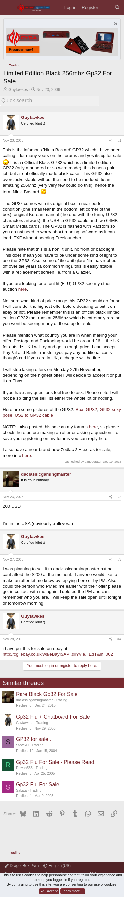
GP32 (91, 409)
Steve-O (22, 745)
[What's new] (106, 7)
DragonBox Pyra (22, 865)
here (22, 289)
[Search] (117, 7)
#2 (119, 497)
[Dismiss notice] (115, 24)
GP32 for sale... (34, 739)
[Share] (111, 140)
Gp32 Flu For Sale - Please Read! (56, 762)
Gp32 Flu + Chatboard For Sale (53, 717)
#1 (119, 140)
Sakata (21, 790)
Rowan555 (24, 768)
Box (79, 409)
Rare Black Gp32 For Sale (47, 694)
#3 (119, 559)
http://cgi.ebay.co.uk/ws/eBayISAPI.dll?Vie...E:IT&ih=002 (58, 654)
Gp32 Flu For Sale (37, 784)
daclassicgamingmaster (34, 700)
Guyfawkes (18, 89)
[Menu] (8, 7)
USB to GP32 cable (34, 415)
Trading (61, 700)
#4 (119, 639)
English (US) (57, 865)
